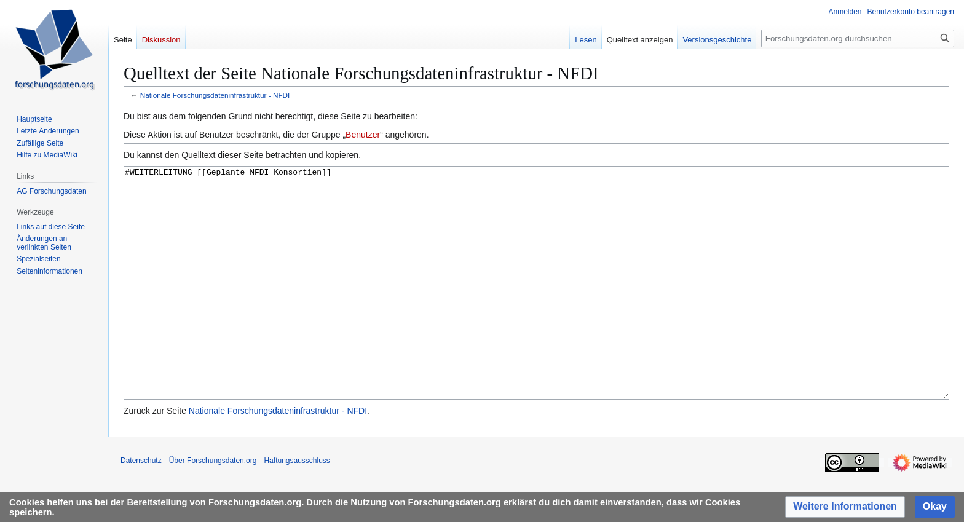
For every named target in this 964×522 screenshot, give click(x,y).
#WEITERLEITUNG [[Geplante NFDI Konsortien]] (536, 306)
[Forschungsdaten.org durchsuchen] (857, 38)
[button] (845, 507)
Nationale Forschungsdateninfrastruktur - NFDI (215, 95)
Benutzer (363, 135)
